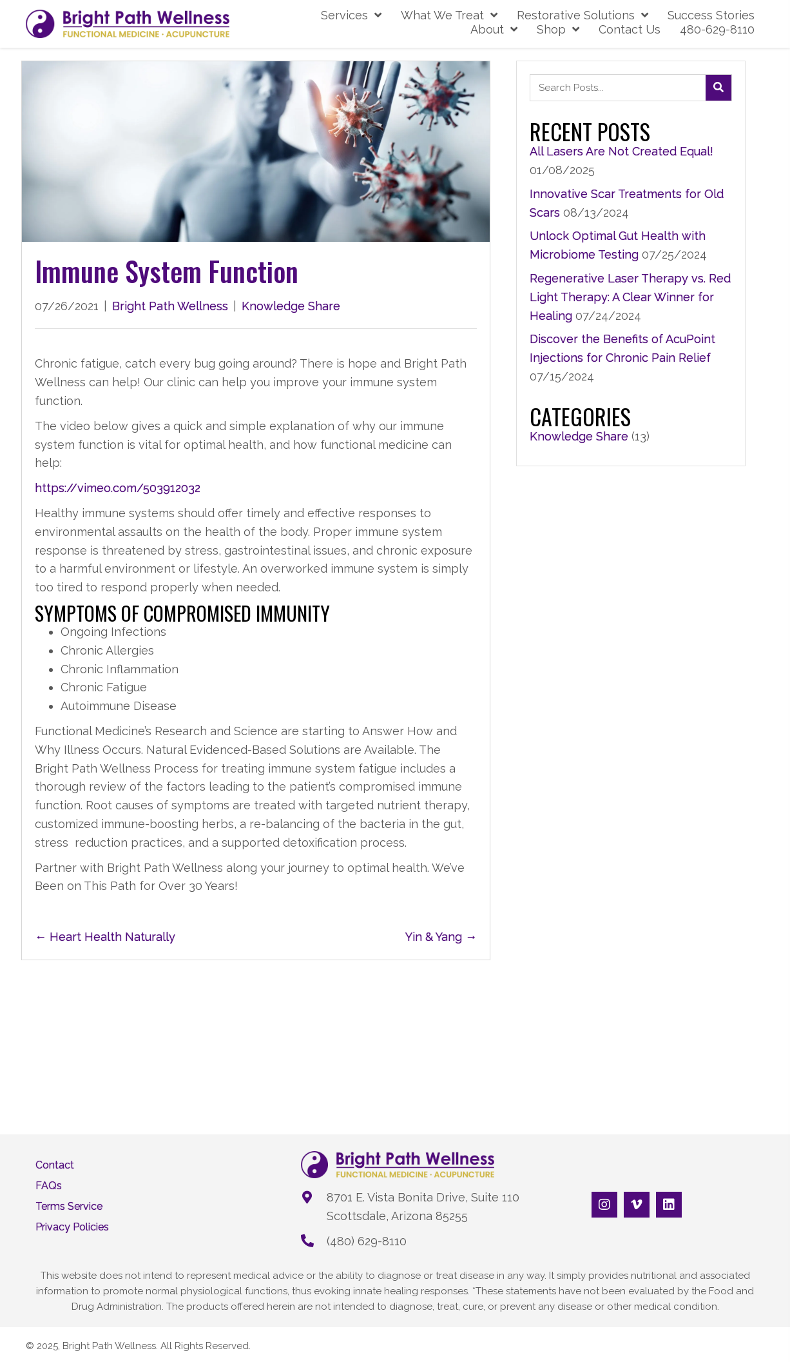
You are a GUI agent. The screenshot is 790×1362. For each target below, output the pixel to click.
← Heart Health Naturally (105, 936)
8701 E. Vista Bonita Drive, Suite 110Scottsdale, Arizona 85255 (423, 1206)
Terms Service (68, 1206)
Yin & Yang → (441, 936)
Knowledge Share (291, 306)
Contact (54, 1165)
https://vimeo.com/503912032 (117, 488)
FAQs (48, 1186)
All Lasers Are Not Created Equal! (621, 151)
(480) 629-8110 (367, 1241)
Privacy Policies (72, 1227)
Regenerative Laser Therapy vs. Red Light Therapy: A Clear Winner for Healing (630, 296)
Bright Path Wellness (170, 306)
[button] (604, 1205)
